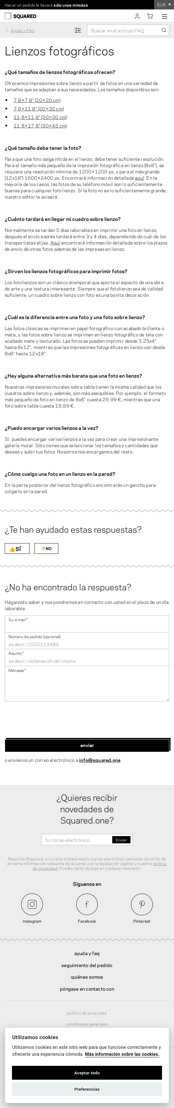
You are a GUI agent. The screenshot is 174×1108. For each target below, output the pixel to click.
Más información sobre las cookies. (122, 1054)
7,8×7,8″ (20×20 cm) (37, 99)
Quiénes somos (87, 976)
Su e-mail (18, 619)
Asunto (16, 652)
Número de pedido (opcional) (35, 636)
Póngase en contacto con (87, 988)
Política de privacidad (87, 1012)
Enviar (87, 744)
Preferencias (87, 1089)
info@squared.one (99, 759)
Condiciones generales (86, 1023)
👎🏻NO (46, 548)
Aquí (55, 242)
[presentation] (53, 720)
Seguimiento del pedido (86, 964)
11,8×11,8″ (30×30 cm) (40, 116)
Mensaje (17, 669)
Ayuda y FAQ (87, 952)
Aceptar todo (87, 1072)
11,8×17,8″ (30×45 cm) (40, 125)
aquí (139, 177)
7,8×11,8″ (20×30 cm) (39, 108)
